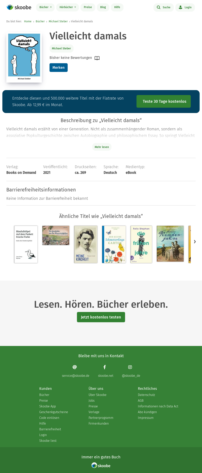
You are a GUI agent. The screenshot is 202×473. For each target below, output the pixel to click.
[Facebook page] (105, 371)
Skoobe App (47, 406)
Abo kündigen (147, 412)
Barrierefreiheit (50, 429)
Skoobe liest (47, 441)
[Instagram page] (131, 371)
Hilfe (117, 7)
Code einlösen (49, 418)
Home (28, 21)
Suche (163, 7)
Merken (58, 67)
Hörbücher (67, 7)
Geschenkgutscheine (53, 412)
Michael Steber (58, 21)
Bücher (44, 7)
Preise (88, 7)
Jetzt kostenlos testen (101, 317)
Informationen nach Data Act (158, 406)
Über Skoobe (98, 395)
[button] (195, 241)
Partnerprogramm (101, 418)
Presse (93, 406)
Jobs (91, 400)
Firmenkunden (99, 423)
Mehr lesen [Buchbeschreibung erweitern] (102, 147)
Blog (103, 7)
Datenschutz (146, 395)
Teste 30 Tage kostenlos (164, 101)
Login (185, 7)
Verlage (94, 412)
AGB (141, 400)
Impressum (146, 418)
